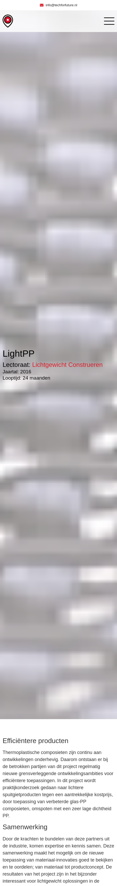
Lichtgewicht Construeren (67, 364)
